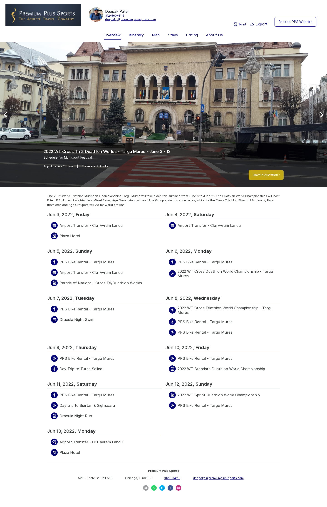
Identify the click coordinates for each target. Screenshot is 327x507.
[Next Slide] (320, 114)
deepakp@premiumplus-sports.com (130, 19)
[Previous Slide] (7, 114)
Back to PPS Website (295, 22)
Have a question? (266, 175)
